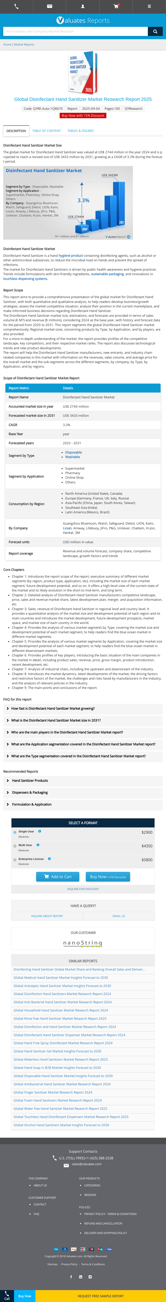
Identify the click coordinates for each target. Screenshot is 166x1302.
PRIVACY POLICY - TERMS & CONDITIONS (110, 1214)
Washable (72, 457)
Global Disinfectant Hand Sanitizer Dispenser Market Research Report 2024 (69, 1035)
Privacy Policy (69, 1264)
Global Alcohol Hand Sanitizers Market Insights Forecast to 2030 (61, 1125)
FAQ (36, 1214)
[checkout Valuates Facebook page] (73, 1279)
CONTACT (40, 1204)
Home (7, 44)
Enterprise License (31, 859)
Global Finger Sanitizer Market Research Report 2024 (53, 1092)
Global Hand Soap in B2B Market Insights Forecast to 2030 (57, 1067)
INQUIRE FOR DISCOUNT (83, 889)
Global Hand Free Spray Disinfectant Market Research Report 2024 (63, 1043)
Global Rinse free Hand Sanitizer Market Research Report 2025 (60, 1018)
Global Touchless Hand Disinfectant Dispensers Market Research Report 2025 (71, 1117)
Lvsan (67, 528)
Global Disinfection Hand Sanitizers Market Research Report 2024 (62, 994)
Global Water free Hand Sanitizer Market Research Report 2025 (60, 1108)
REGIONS (90, 1195)
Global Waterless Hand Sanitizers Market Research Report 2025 (61, 1059)
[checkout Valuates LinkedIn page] (83, 1279)
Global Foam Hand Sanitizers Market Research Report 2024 (58, 1100)
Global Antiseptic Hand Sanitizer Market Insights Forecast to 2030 (62, 986)
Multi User (25, 845)
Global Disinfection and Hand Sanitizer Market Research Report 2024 (65, 1026)
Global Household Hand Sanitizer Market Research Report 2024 (61, 1010)
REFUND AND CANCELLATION (103, 1223)
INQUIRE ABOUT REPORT (47, 916)
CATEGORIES (92, 1185)
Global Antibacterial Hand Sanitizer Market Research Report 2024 (62, 1084)
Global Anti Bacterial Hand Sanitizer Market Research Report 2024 (63, 1002)
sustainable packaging (107, 274)
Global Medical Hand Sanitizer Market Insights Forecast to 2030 (61, 977)
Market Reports (24, 44)
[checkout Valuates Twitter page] (92, 1279)
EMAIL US (119, 916)
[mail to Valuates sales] (49, 7)
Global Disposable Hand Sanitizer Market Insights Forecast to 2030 (63, 1076)
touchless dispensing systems (25, 278)
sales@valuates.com (87, 1164)
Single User (26, 831)
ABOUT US (40, 1185)
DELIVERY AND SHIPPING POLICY (105, 1233)
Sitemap (52, 1264)
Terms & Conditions (93, 1264)
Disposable (73, 452)
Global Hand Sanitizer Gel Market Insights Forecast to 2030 (57, 1051)
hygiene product (71, 255)
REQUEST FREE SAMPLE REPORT (101, 1296)
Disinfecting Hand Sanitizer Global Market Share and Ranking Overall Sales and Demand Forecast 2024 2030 (79, 969)
